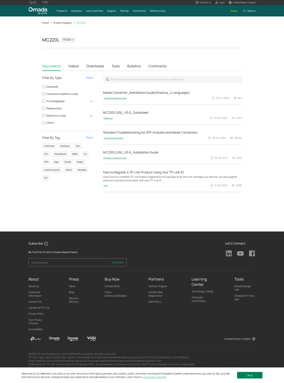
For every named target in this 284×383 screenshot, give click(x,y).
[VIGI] (91, 339)
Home (45, 22)
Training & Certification (199, 299)
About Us (33, 286)
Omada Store (112, 286)
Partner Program (158, 286)
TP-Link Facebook (252, 254)
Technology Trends (202, 292)
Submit (107, 79)
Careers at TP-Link (39, 308)
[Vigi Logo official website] (45, 2)
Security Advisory (74, 300)
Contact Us (34, 302)
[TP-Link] (35, 339)
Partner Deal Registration (156, 294)
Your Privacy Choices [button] (35, 322)
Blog (71, 292)
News (72, 286)
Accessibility (35, 329)
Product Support (62, 22)
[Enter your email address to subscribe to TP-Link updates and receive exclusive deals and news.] (69, 264)
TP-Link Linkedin (228, 254)
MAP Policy (155, 302)
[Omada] (54, 339)
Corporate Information (35, 294)
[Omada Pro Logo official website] (32, 2)
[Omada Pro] (73, 339)
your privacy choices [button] (154, 377)
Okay (250, 375)
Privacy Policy (36, 314)
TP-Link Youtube (240, 254)
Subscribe (117, 263)
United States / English (237, 339)
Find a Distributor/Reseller (116, 294)
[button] (203, 2)
